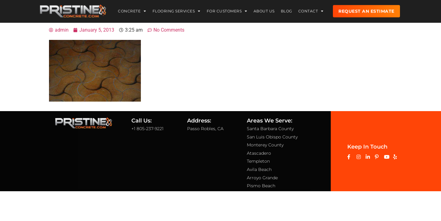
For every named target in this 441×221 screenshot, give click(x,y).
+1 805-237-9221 (147, 128)
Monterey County (265, 145)
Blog (286, 10)
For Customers (227, 10)
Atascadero (259, 153)
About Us (264, 10)
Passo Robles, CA (205, 128)
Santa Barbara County (270, 128)
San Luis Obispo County (272, 137)
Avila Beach (259, 169)
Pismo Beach (261, 185)
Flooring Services (177, 10)
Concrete (132, 10)
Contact (311, 10)
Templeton (258, 161)
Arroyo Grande (262, 177)
